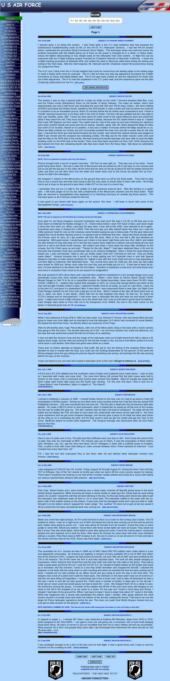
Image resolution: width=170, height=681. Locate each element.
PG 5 (89, 20)
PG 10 (112, 20)
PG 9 (107, 20)
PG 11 (118, 20)
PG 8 (103, 20)
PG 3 (80, 20)
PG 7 (98, 20)
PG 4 (85, 20)
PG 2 (76, 20)
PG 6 (94, 20)
